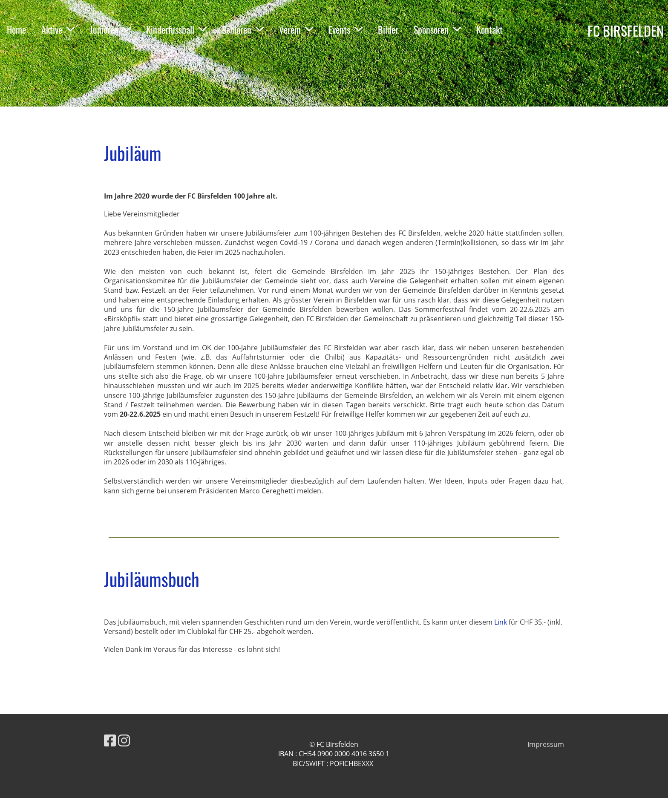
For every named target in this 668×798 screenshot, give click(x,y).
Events (345, 29)
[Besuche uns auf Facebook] (110, 740)
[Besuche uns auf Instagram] (124, 740)
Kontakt (489, 29)
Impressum (545, 744)
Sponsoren (437, 29)
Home (16, 29)
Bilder (388, 29)
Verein (296, 29)
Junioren (110, 29)
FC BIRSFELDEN (625, 30)
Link (501, 622)
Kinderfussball (176, 29)
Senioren (243, 29)
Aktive (58, 29)
